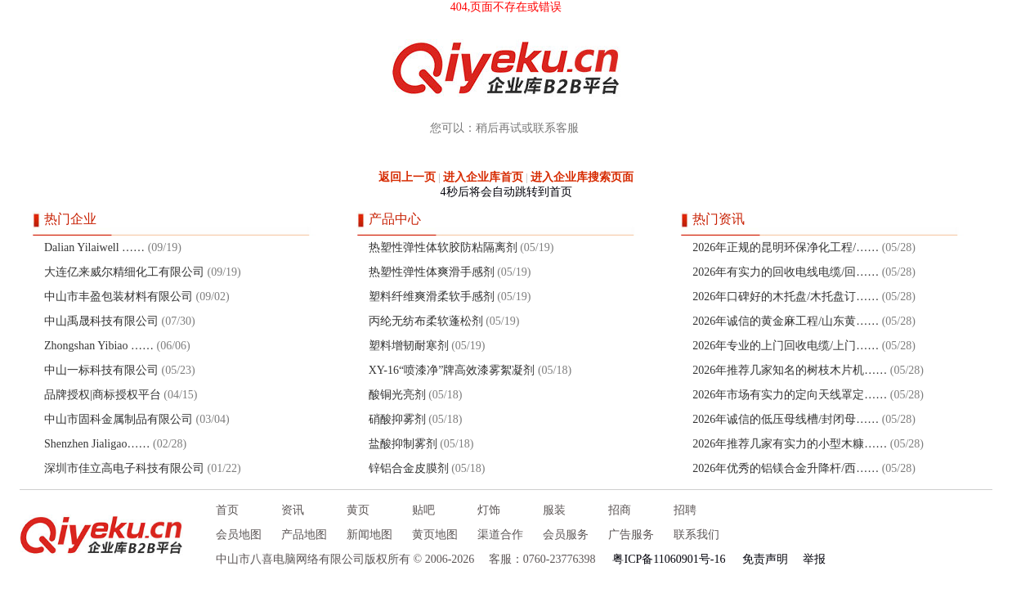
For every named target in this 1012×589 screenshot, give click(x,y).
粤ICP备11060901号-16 (668, 559)
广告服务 (631, 534)
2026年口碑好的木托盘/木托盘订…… (785, 296)
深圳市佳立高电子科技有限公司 (124, 468)
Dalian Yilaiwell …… (94, 247)
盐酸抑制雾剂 (403, 444)
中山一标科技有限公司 (101, 370)
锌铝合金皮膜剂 (409, 468)
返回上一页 (407, 177)
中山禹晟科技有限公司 (101, 321)
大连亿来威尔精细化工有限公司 (124, 272)
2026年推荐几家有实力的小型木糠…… (789, 444)
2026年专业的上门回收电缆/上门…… (785, 345)
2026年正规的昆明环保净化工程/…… (785, 247)
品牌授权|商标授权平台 (102, 395)
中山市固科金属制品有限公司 (118, 419)
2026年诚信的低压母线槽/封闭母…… (785, 419)
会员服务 (566, 534)
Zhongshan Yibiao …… (99, 345)
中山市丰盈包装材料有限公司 (118, 296)
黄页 (358, 510)
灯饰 (488, 510)
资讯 (292, 510)
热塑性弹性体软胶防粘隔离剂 (443, 247)
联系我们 (696, 534)
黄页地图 (435, 534)
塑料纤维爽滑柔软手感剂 (432, 296)
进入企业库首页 (483, 177)
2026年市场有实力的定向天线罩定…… (789, 395)
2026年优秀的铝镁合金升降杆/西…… (785, 468)
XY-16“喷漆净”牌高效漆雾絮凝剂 (452, 370)
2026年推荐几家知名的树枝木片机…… (789, 370)
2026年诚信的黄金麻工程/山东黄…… (785, 321)
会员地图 (239, 534)
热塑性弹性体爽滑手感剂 (432, 272)
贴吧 (423, 510)
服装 (554, 510)
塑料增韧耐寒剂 (409, 345)
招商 (619, 510)
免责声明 (765, 559)
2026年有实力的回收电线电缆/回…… (785, 272)
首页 (227, 510)
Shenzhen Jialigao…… (97, 444)
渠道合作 (500, 534)
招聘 (685, 510)
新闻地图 (369, 534)
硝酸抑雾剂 (397, 419)
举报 (814, 559)
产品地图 (304, 534)
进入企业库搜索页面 (582, 177)
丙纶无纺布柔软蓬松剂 (426, 321)
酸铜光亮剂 (397, 395)
